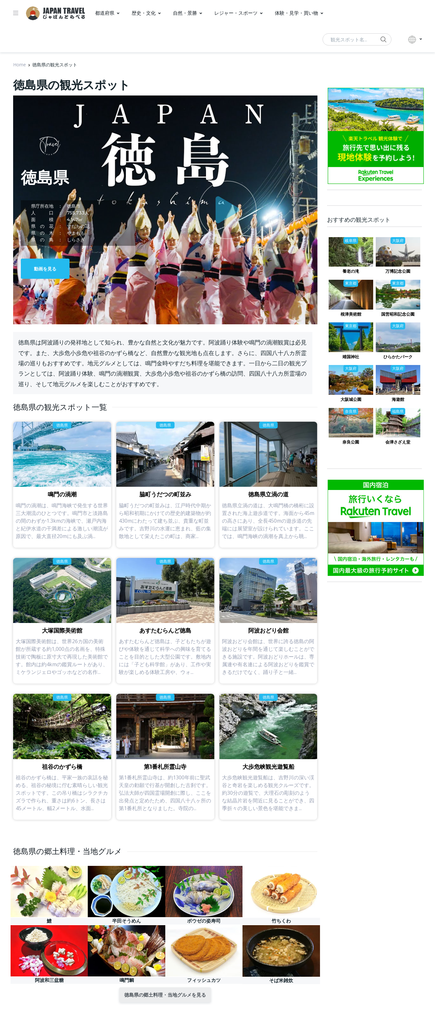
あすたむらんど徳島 (165, 626)
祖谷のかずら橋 (62, 762)
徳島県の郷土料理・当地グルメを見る (165, 990)
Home (19, 65)
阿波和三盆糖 (49, 976)
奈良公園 (350, 442)
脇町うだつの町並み (165, 490)
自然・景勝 (185, 13)
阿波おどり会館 (268, 626)
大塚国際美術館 (62, 626)
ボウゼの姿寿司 (204, 916)
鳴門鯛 (126, 976)
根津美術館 (351, 314)
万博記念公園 (397, 271)
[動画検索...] (357, 39)
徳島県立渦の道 (268, 490)
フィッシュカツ (204, 976)
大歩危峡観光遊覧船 (268, 762)
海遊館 (398, 399)
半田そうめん (126, 916)
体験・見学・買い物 (296, 13)
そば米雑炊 (281, 976)
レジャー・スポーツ (236, 13)
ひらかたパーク (398, 357)
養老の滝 (350, 271)
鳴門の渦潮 (62, 490)
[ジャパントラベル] (55, 13)
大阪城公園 (351, 399)
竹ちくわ (281, 916)
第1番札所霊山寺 (165, 762)
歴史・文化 (144, 13)
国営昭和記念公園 (397, 314)
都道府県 (104, 13)
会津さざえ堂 (397, 442)
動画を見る (45, 269)
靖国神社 (350, 357)
